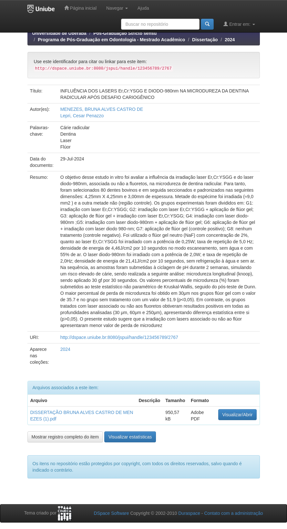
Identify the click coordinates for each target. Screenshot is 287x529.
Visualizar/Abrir (237, 414)
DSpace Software (111, 513)
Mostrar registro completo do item (65, 436)
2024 (230, 39)
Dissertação (205, 39)
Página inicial (80, 8)
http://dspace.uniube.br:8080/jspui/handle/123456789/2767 (119, 337)
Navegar (117, 8)
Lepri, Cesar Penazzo (82, 115)
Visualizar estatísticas (130, 436)
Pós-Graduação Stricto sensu (125, 33)
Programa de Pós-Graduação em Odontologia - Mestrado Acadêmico (111, 39)
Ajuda (143, 8)
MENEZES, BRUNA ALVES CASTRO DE (101, 109)
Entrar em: (239, 24)
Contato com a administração (233, 513)
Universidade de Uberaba (59, 33)
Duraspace (189, 513)
